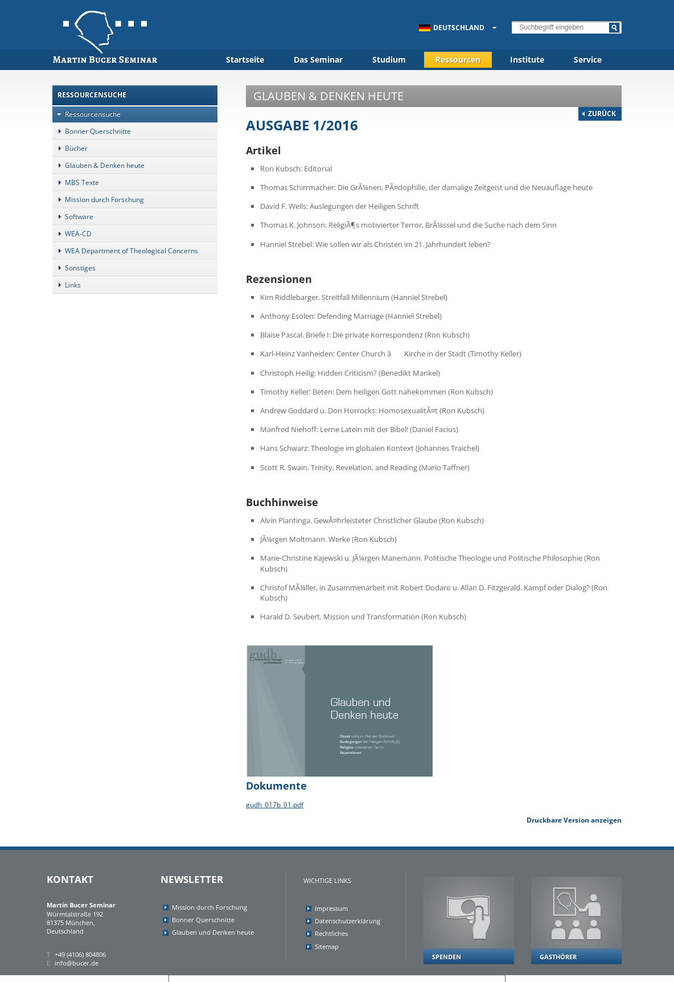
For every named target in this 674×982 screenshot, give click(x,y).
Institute (527, 59)
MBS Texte (75, 182)
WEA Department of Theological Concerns (125, 250)
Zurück (602, 113)
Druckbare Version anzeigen (574, 820)
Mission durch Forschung (98, 199)
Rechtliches (331, 933)
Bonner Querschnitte (91, 131)
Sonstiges (74, 268)
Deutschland (451, 27)
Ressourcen (457, 59)
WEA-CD (72, 233)
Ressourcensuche (86, 114)
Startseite (245, 59)
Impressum (331, 908)
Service (588, 59)
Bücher (70, 148)
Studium (389, 59)
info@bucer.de (76, 963)
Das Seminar (318, 59)
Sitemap (327, 946)
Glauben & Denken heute (98, 165)
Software (72, 216)
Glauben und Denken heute (213, 932)
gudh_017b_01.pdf (274, 805)
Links (66, 285)
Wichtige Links (327, 880)
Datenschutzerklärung (347, 921)
